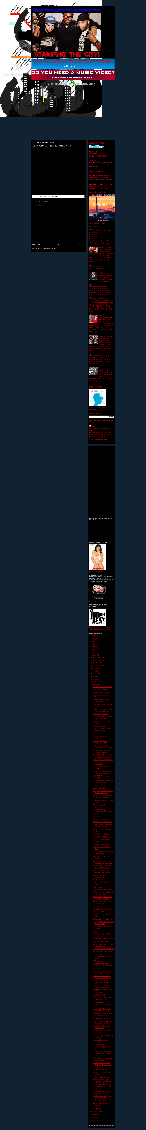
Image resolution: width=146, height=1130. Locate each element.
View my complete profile (99, 440)
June (95, 673)
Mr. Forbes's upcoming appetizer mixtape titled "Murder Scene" (106, 275)
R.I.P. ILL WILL (97, 961)
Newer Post (36, 244)
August (95, 668)
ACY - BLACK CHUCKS (100, 689)
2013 (93, 649)
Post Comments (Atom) (48, 248)
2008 (93, 1120)
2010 (93, 1115)
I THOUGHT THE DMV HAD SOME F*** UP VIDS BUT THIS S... (102, 1053)
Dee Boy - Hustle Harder (101, 880)
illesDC (95, 931)
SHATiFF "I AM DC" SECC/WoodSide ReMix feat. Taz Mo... (103, 956)
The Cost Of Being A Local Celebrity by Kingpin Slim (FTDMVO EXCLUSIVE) (100, 232)
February (96, 684)
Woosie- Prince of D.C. (96, 266)
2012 (93, 652)
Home (59, 244)
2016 (93, 641)
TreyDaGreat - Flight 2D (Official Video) (54, 146)
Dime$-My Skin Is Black (100, 941)
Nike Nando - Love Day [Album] (103, 834)
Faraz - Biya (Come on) (100, 714)
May (94, 676)
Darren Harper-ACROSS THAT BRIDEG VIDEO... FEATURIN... (103, 762)
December (96, 657)
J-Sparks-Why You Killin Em (102, 1018)
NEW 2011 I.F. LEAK (99, 1100)
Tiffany (94, 426)
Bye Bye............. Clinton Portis (102, 687)
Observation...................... (97, 286)
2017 (93, 639)
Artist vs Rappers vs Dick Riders (99, 355)
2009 (93, 1117)
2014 (93, 647)
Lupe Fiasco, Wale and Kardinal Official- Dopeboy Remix (106, 338)
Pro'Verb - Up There (99, 995)
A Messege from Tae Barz (97, 298)
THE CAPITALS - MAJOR (101, 1077)
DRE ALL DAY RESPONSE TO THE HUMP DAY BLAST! (105, 317)
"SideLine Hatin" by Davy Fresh (103, 692)
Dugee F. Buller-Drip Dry (101, 819)
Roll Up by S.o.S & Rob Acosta (103, 951)
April (95, 679)
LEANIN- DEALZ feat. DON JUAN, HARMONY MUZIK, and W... (102, 1065)
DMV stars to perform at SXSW (103, 837)
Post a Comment (40, 205)
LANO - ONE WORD (99, 788)
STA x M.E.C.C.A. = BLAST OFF (103, 919)
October (96, 663)
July (94, 671)
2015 (93, 644)
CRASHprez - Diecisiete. (101, 1069)
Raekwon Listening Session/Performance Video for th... (102, 812)
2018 (93, 636)
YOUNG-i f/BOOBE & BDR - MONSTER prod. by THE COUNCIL (102, 1086)
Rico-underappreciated (100, 726)
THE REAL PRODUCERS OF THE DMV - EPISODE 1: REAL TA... (102, 1047)
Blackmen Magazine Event (101, 844)
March (95, 682)
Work (94, 733)
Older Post (81, 244)
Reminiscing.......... (105, 368)
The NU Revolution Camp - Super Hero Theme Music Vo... (102, 1004)
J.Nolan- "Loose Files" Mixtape (103, 822)
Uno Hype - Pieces (99, 911)
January (96, 1111)
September (97, 665)
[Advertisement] (58, 226)
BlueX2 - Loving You (99, 785)
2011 (93, 655)
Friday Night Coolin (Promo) (102, 909)
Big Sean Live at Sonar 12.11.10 (103, 949)
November (96, 660)
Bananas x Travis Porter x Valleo (103, 939)
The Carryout (97, 816)
